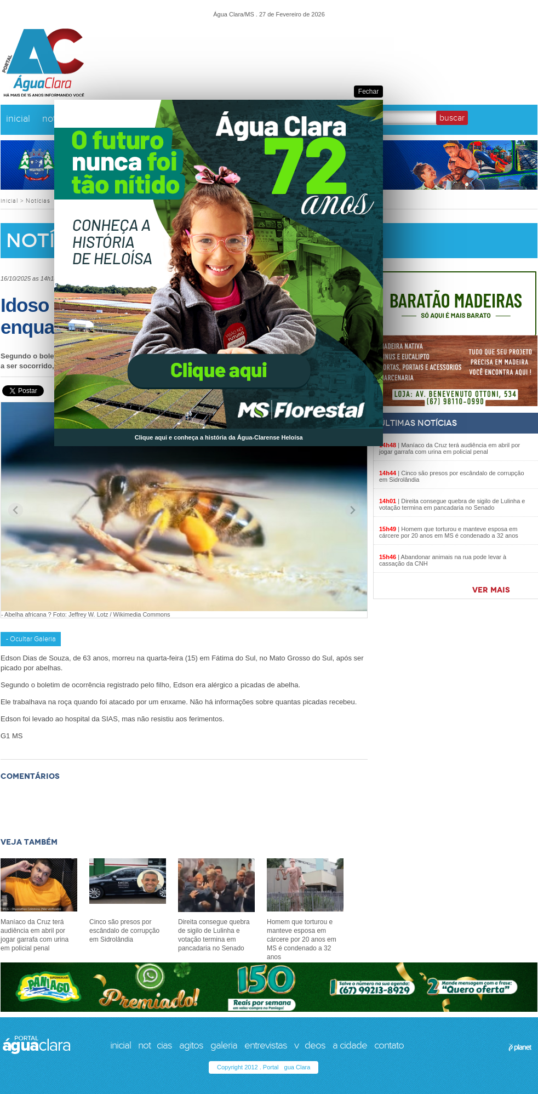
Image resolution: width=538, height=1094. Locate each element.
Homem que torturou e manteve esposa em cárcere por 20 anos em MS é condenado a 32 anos (448, 532)
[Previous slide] (15, 510)
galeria (223, 1045)
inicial (18, 118)
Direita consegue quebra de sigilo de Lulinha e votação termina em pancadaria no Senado (452, 504)
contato (389, 1045)
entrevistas (265, 1045)
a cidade (350, 1045)
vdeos (309, 1045)
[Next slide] (352, 510)
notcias (155, 1045)
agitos (191, 1045)
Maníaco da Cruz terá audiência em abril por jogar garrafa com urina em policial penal (449, 448)
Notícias (38, 200)
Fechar (368, 91)
